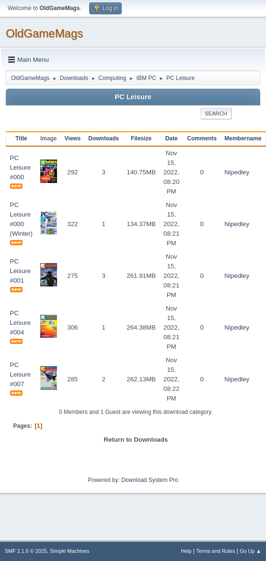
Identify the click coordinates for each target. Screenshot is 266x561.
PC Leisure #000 (20, 167)
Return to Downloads (136, 439)
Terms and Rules (216, 551)
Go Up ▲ (250, 551)
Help (186, 551)
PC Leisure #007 (20, 374)
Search (216, 113)
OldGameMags (44, 33)
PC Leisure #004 (20, 322)
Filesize (141, 138)
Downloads (103, 138)
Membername (242, 138)
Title (21, 138)
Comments (202, 138)
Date (171, 138)
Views (73, 138)
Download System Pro (149, 480)
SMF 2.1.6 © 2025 (26, 551)
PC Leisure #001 (20, 271)
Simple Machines (69, 551)
